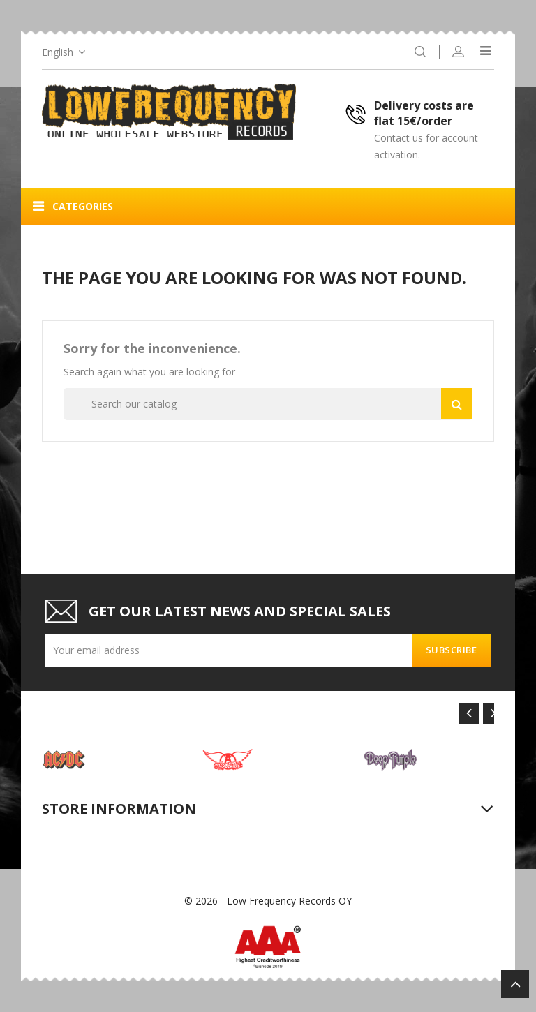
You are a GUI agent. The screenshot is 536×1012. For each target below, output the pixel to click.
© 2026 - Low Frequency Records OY (268, 900)
